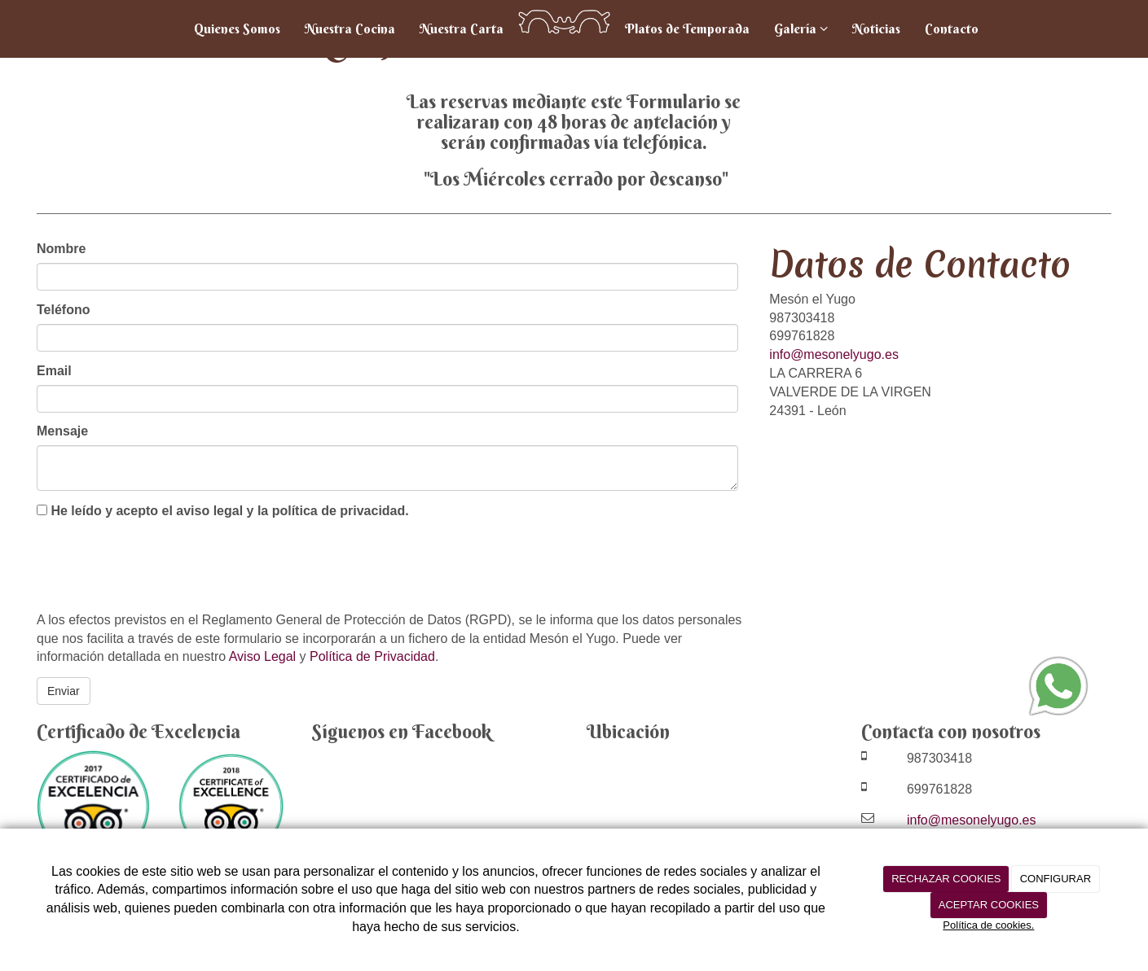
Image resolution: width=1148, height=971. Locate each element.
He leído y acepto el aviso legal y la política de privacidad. (223, 511)
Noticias (876, 28)
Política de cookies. (988, 925)
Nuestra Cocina (350, 28)
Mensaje (62, 431)
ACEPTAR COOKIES (989, 905)
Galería (801, 28)
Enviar (63, 691)
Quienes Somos (237, 28)
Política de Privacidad (372, 656)
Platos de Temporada (687, 28)
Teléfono (63, 310)
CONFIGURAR (1055, 879)
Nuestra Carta (462, 28)
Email (54, 371)
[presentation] (160, 567)
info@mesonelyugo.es (834, 354)
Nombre (61, 249)
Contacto (952, 28)
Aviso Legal (262, 656)
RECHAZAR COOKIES (946, 879)
